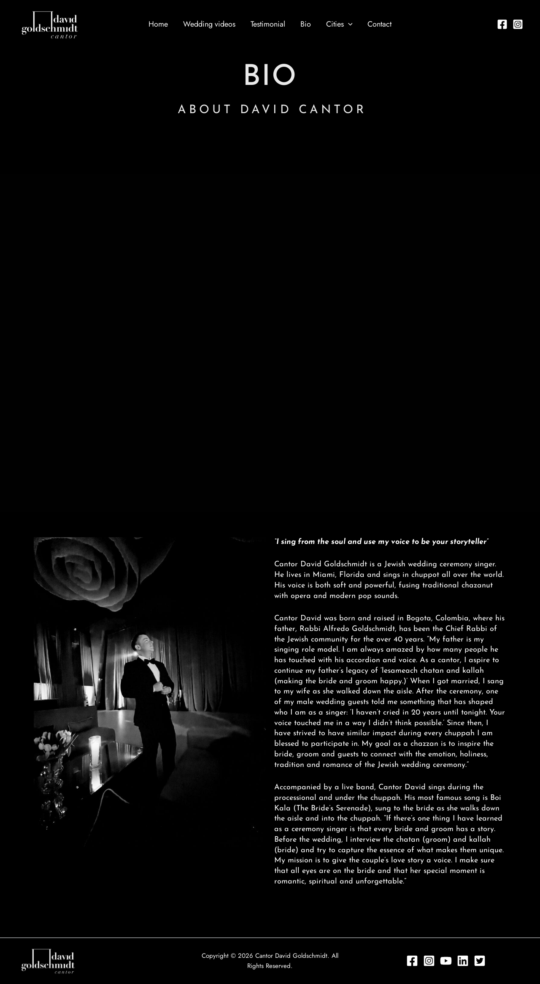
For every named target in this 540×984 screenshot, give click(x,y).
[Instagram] (518, 24)
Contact (379, 24)
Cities (339, 24)
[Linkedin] (463, 961)
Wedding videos (209, 24)
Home (158, 24)
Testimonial (268, 24)
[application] (348, 24)
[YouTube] (446, 961)
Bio (305, 24)
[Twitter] (480, 961)
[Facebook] (502, 24)
